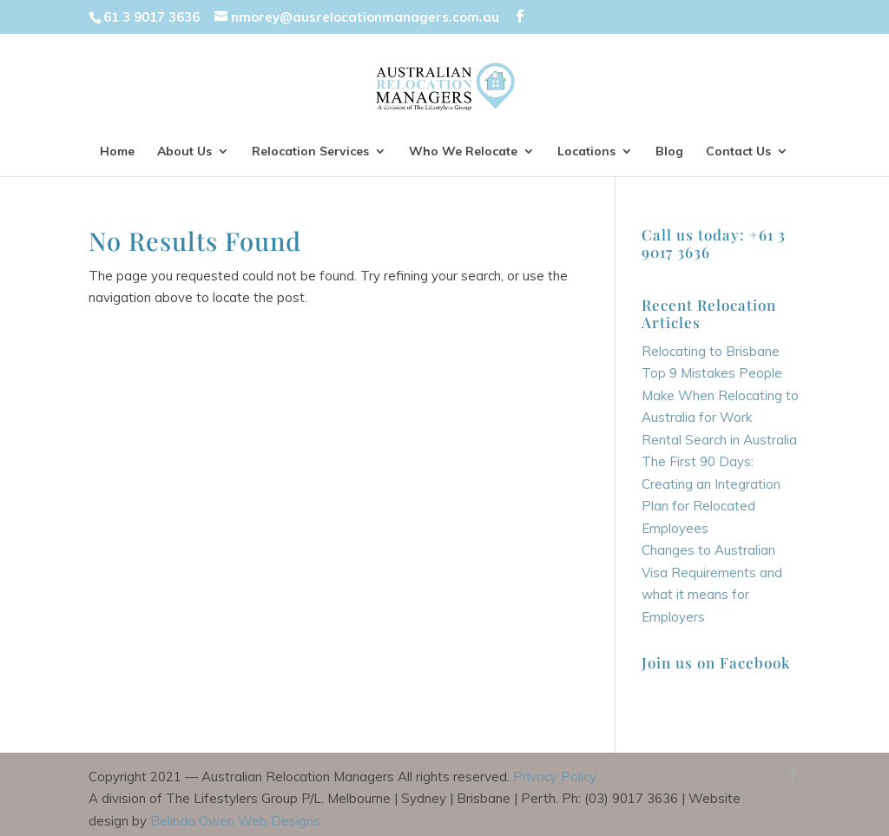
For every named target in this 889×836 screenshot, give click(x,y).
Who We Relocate (463, 152)
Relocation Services (310, 152)
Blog (669, 152)
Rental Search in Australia (719, 439)
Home (117, 152)
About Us (184, 152)
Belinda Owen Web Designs (235, 821)
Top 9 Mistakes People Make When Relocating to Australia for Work (720, 395)
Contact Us (738, 152)
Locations (586, 152)
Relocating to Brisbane (711, 351)
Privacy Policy (554, 776)
